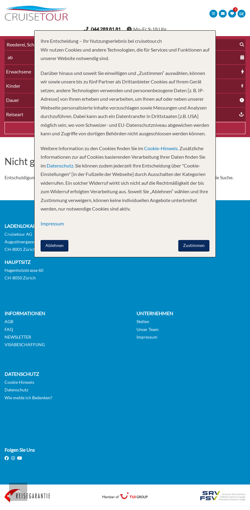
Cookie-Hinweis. (161, 148)
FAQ (9, 329)
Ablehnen (54, 245)
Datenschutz (16, 389)
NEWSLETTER (18, 336)
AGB (9, 321)
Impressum (147, 336)
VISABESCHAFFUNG (25, 344)
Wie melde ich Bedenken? (28, 397)
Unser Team (148, 329)
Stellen (143, 321)
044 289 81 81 (106, 29)
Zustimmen (194, 245)
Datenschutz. (60, 165)
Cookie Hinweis (19, 382)
